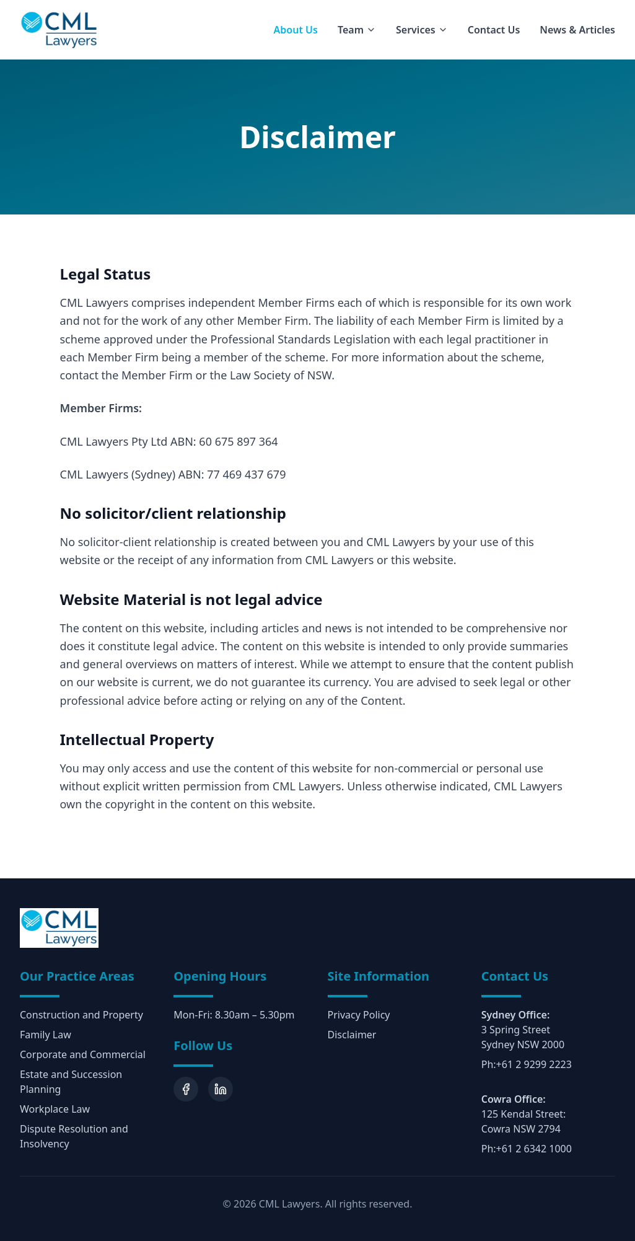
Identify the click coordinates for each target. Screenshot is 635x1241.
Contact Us (494, 30)
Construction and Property (81, 1015)
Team (357, 30)
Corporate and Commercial (83, 1054)
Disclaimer (352, 1034)
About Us (296, 30)
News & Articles (577, 30)
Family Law (45, 1034)
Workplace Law (55, 1109)
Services (422, 30)
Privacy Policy (359, 1015)
